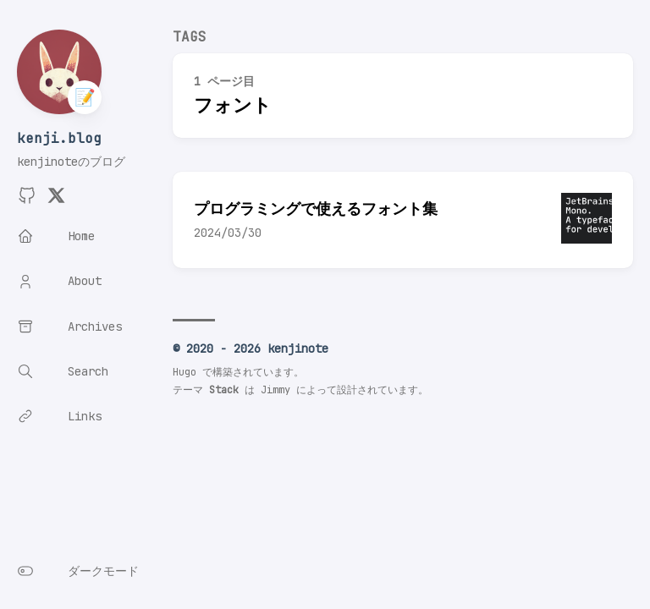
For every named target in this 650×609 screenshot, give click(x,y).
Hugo (184, 372)
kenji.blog (59, 138)
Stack (224, 390)
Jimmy (275, 390)
